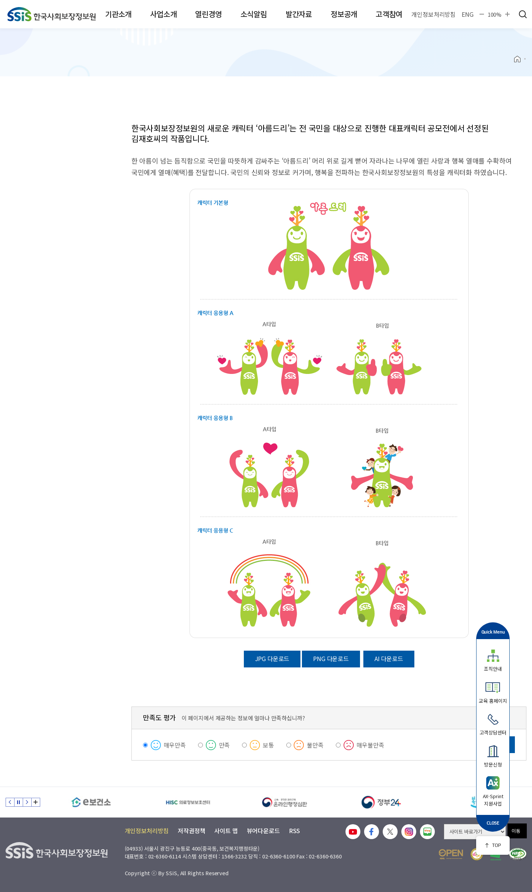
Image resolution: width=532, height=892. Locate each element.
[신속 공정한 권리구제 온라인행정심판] (284, 802)
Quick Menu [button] (493, 631)
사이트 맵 (226, 830)
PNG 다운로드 (331, 658)
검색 (523, 14)
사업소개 (163, 14)
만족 (224, 744)
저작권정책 (191, 830)
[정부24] (381, 802)
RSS (294, 830)
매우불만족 (370, 744)
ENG (468, 14)
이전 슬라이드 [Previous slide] (10, 802)
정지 (18, 802)
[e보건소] (91, 802)
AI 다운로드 (389, 658)
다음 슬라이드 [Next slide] (27, 802)
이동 (516, 830)
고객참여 (389, 14)
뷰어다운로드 (263, 830)
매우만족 (175, 744)
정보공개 (344, 14)
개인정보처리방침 (433, 14)
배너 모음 (35, 802)
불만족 (315, 744)
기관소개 (118, 14)
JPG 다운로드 (272, 658)
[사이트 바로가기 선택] (475, 831)
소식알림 (253, 14)
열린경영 (208, 14)
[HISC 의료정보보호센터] (188, 802)
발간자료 (299, 14)
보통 (268, 744)
